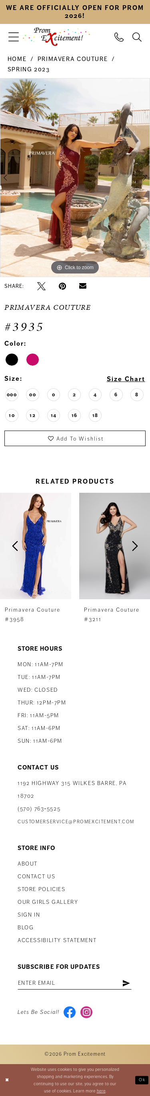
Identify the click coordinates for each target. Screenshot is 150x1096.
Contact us (36, 876)
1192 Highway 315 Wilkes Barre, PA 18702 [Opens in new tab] (72, 789)
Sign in (29, 914)
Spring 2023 (29, 69)
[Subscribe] (126, 982)
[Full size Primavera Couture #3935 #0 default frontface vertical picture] (75, 178)
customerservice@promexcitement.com (76, 822)
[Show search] (137, 37)
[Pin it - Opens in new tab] (62, 286)
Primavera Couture (73, 59)
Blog (26, 927)
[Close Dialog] (7, 1080)
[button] (13, 37)
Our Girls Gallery (48, 902)
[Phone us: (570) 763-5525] (119, 37)
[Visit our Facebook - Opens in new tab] (69, 1012)
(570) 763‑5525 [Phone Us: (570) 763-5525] (39, 808)
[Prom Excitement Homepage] (56, 37)
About (28, 863)
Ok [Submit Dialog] (142, 1079)
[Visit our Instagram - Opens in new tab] (86, 1012)
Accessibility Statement (57, 940)
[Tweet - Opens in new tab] (41, 286)
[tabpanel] (75, 178)
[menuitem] (13, 37)
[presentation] (35, 546)
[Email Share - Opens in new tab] (82, 286)
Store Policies (42, 889)
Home (17, 59)
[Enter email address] (75, 982)
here (101, 1091)
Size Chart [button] (126, 379)
